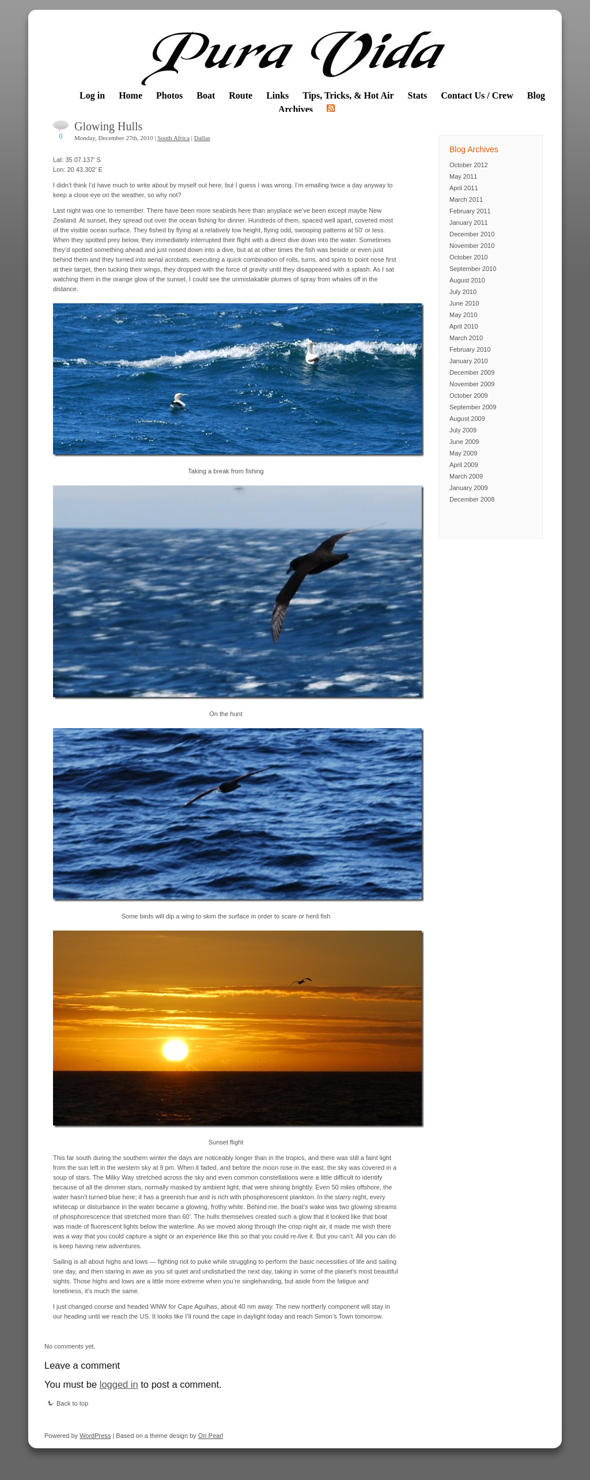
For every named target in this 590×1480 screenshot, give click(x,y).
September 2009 (472, 407)
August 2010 (467, 280)
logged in (119, 1384)
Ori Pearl (210, 1435)
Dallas (202, 137)
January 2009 (468, 487)
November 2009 (471, 384)
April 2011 (463, 187)
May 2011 (463, 176)
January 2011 (468, 222)
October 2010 (468, 257)
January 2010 (468, 360)
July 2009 (462, 430)
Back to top (67, 1403)
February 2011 (470, 211)
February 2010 (470, 349)
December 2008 (471, 499)
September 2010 (472, 268)
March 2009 (466, 476)
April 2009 (463, 464)
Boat (205, 95)
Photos (169, 95)
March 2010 (466, 337)
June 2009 (464, 441)
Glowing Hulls (108, 126)
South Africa (173, 137)
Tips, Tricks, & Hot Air (348, 95)
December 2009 (471, 372)
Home (130, 95)
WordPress (95, 1435)
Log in (92, 95)
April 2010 (463, 326)
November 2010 (471, 245)
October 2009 (468, 395)
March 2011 (466, 199)
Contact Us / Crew (477, 95)
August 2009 (467, 418)
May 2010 (463, 314)
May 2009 (463, 453)
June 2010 (464, 303)
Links (277, 95)
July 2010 (462, 291)
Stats (418, 95)
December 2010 (471, 234)
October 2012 (468, 164)
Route (240, 95)
